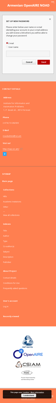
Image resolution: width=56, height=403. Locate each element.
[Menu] (52, 2)
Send (43, 62)
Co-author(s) (8, 246)
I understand (28, 395)
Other (5, 207)
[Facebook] (5, 154)
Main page (7, 181)
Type (5, 241)
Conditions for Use (11, 283)
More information (37, 392)
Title (5, 230)
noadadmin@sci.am (12, 136)
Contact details (9, 278)
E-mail (10, 43)
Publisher (7, 262)
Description (8, 257)
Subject (6, 251)
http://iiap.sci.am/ (11, 149)
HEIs (5, 196)
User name (12, 47)
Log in (5, 306)
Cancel (29, 62)
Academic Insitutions (12, 201)
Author (6, 236)
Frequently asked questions (15, 288)
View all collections (11, 215)
